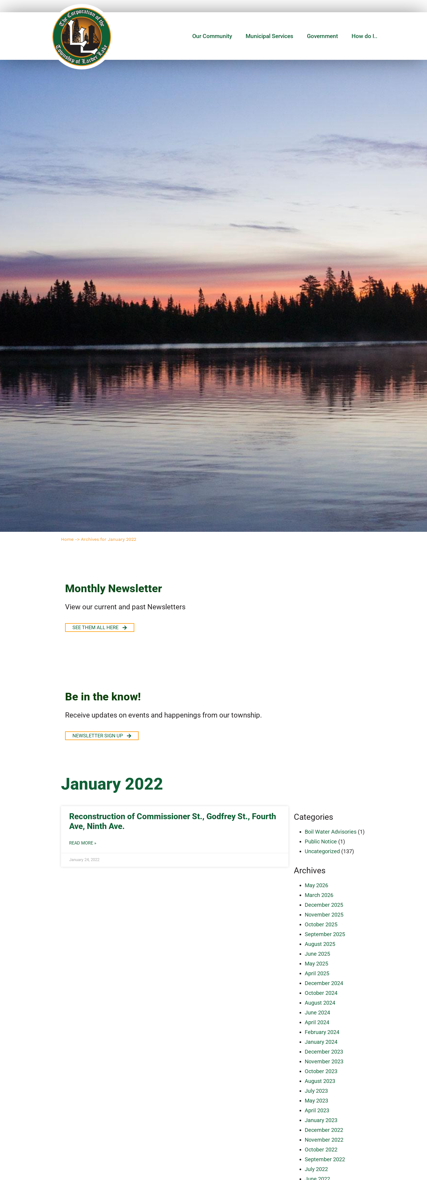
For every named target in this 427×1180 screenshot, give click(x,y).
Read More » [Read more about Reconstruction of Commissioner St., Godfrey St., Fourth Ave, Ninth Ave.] (82, 843)
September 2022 (325, 1159)
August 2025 (320, 944)
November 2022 (324, 1139)
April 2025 (317, 973)
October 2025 (321, 924)
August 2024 (320, 1002)
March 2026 (319, 895)
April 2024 (317, 1022)
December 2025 (324, 905)
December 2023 (324, 1051)
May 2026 (316, 885)
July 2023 (316, 1091)
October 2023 (321, 1071)
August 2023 (320, 1081)
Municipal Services (271, 36)
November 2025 (324, 914)
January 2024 (321, 1042)
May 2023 (316, 1100)
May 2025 (316, 963)
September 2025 (325, 934)
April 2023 (317, 1110)
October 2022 (321, 1149)
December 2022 (324, 1130)
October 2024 (321, 993)
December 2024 (324, 983)
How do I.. (364, 36)
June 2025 (317, 954)
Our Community (213, 36)
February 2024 (322, 1032)
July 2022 (316, 1169)
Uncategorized (322, 851)
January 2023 (321, 1120)
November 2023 (324, 1061)
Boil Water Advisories (330, 831)
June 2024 (317, 1012)
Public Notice (321, 841)
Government (324, 36)
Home (67, 539)
